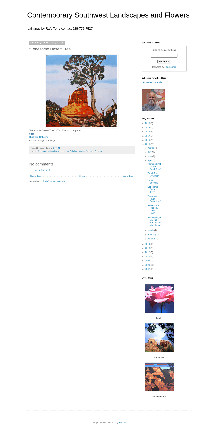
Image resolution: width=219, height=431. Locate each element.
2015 (147, 144)
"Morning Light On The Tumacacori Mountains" (154, 221)
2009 (147, 260)
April (150, 160)
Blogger (122, 422)
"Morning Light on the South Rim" (154, 166)
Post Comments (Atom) (53, 181)
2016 (147, 140)
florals (159, 318)
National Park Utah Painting (90, 151)
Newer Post (35, 176)
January (152, 238)
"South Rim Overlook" (153, 174)
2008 (147, 265)
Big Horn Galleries (39, 137)
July (150, 152)
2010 (147, 256)
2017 (147, 136)
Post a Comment (42, 170)
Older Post (128, 176)
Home (82, 176)
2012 (147, 252)
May (150, 156)
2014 (147, 244)
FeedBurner (170, 67)
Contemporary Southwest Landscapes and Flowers (108, 15)
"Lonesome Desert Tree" (152, 189)
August (151, 148)
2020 (147, 123)
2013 (147, 248)
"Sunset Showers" (153, 181)
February (152, 234)
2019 (147, 127)
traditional (159, 357)
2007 (147, 269)
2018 (147, 131)
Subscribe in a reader (152, 82)
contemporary (159, 396)
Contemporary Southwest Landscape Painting (57, 151)
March (151, 230)
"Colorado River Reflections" (154, 199)
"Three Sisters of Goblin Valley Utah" (154, 209)
